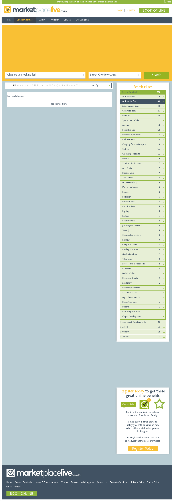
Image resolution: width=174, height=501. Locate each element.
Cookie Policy (153, 482)
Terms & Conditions (119, 482)
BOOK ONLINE (154, 10)
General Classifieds (25, 20)
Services (67, 20)
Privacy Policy (137, 482)
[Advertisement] (87, 46)
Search (156, 75)
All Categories (82, 20)
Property (55, 20)
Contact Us (102, 482)
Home (8, 20)
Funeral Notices (13, 487)
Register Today (142, 449)
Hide (167, 2)
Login (120, 10)
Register (130, 10)
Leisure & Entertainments (46, 482)
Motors (42, 20)
